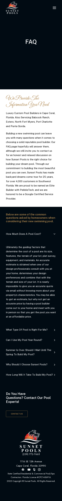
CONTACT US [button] (17, 414)
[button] (54, 7)
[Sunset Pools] (12, 7)
